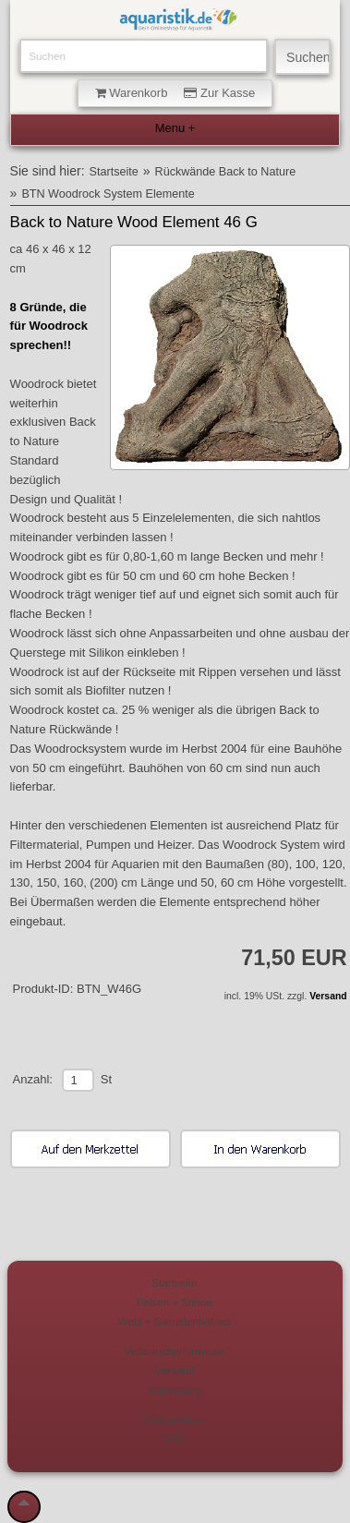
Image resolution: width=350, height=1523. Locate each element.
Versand (327, 996)
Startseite (114, 171)
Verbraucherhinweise (174, 1351)
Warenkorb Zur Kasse (175, 93)
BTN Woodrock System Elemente (107, 193)
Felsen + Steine (174, 1302)
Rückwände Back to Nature (225, 171)
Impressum (174, 1390)
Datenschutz (174, 1419)
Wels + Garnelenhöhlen (174, 1321)
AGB (175, 1438)
